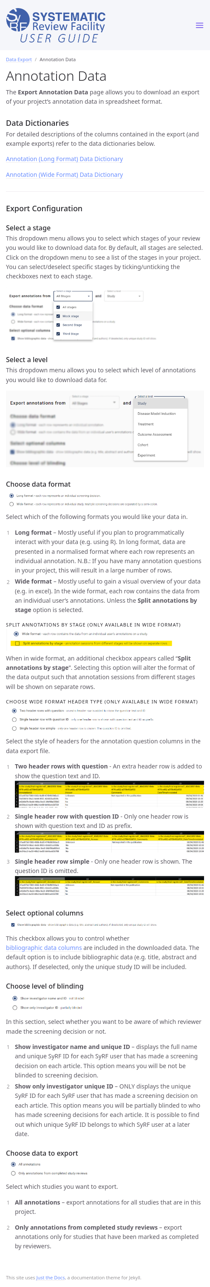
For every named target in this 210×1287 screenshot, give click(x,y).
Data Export (19, 59)
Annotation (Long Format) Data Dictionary (64, 159)
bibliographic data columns (44, 948)
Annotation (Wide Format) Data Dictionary (64, 174)
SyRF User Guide (94, 26)
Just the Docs (50, 1277)
